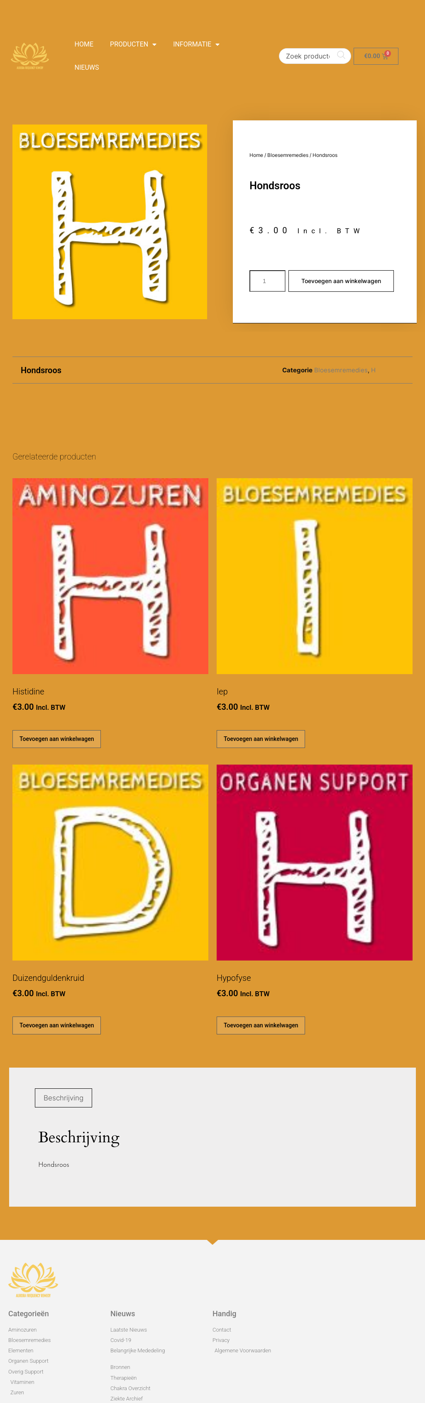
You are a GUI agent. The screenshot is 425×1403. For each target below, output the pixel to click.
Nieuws (87, 67)
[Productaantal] (267, 281)
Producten (133, 44)
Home (84, 44)
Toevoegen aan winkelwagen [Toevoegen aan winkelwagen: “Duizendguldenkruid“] (57, 1025)
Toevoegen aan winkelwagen (341, 280)
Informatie (196, 44)
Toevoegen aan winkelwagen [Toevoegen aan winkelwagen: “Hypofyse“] (261, 1025)
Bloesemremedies (287, 155)
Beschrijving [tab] (63, 1098)
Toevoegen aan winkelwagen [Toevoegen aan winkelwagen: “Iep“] (261, 739)
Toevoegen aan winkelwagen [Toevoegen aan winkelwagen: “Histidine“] (57, 739)
